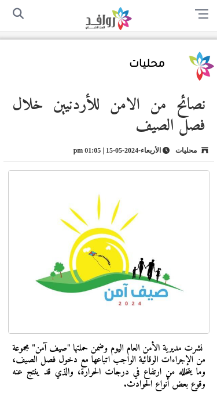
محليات (147, 65)
